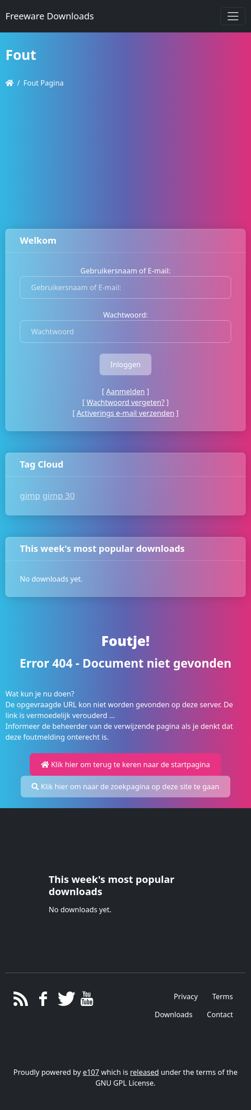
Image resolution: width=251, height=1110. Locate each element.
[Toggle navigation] (233, 16)
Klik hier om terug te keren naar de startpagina (125, 764)
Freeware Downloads (49, 16)
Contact (220, 1014)
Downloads (173, 1014)
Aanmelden (125, 391)
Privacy (186, 996)
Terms (222, 996)
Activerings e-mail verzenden (125, 413)
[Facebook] (43, 1001)
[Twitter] (65, 1001)
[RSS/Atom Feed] (21, 1001)
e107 (91, 1072)
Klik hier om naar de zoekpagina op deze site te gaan (125, 787)
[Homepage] (9, 83)
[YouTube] (87, 1001)
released (144, 1072)
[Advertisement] (125, 159)
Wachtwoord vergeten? (125, 402)
